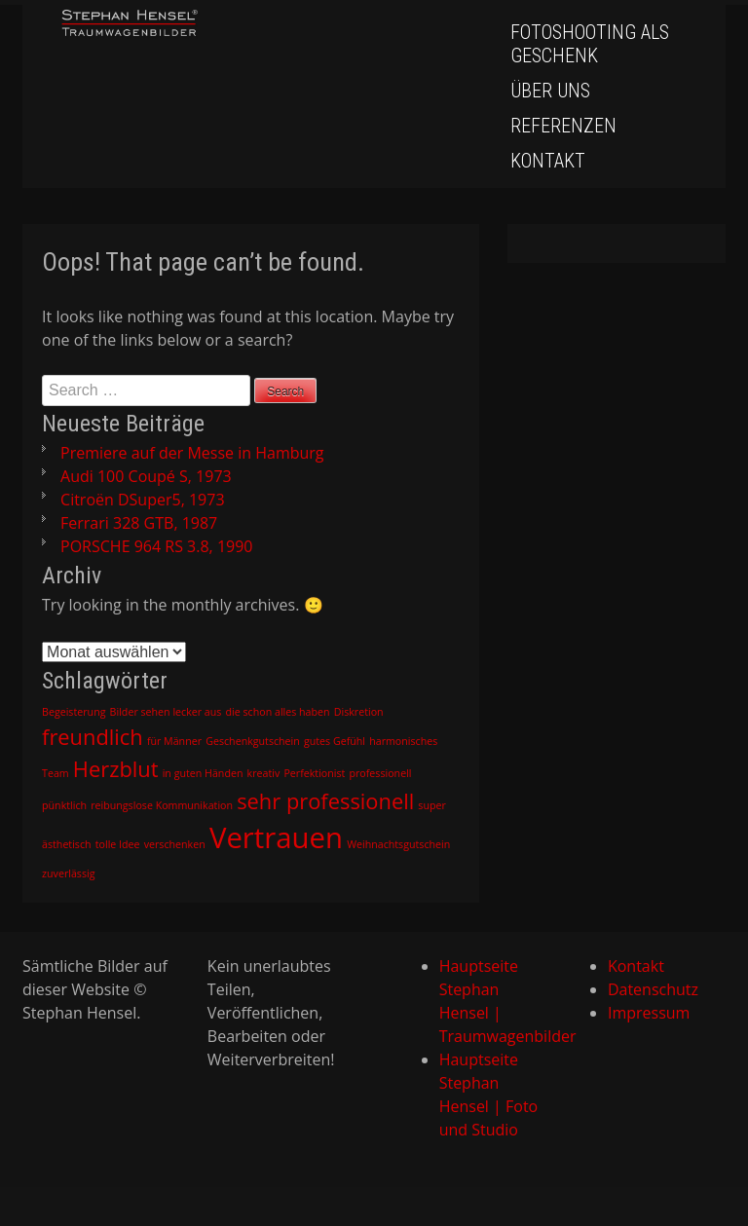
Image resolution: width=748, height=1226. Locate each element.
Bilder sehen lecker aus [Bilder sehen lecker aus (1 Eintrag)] (166, 712)
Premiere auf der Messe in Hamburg (191, 453)
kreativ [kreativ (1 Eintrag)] (263, 773)
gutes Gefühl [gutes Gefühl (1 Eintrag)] (334, 741)
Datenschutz (653, 989)
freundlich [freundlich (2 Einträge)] (92, 737)
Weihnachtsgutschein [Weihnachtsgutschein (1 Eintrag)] (398, 844)
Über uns (550, 90)
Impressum (649, 1012)
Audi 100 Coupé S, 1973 (146, 476)
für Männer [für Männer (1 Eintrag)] (174, 741)
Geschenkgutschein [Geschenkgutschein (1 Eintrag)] (253, 741)
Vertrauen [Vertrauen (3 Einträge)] (276, 837)
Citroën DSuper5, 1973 (142, 499)
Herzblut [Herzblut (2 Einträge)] (116, 769)
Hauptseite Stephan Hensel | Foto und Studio (489, 1094)
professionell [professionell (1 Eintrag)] (381, 773)
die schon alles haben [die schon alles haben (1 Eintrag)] (278, 712)
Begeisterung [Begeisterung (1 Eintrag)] (73, 712)
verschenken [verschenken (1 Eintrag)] (175, 844)
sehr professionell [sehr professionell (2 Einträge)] (325, 801)
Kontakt (547, 160)
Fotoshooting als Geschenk (589, 43)
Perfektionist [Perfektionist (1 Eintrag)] (314, 773)
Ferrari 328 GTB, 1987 (138, 523)
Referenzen (563, 125)
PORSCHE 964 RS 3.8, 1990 (156, 546)
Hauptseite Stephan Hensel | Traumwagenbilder (493, 1001)
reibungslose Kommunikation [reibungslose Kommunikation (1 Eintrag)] (162, 805)
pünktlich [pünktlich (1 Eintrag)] (64, 805)
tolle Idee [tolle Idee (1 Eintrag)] (117, 844)
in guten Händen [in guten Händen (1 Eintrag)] (203, 773)
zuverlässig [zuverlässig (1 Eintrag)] (68, 873)
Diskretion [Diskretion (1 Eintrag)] (359, 712)
